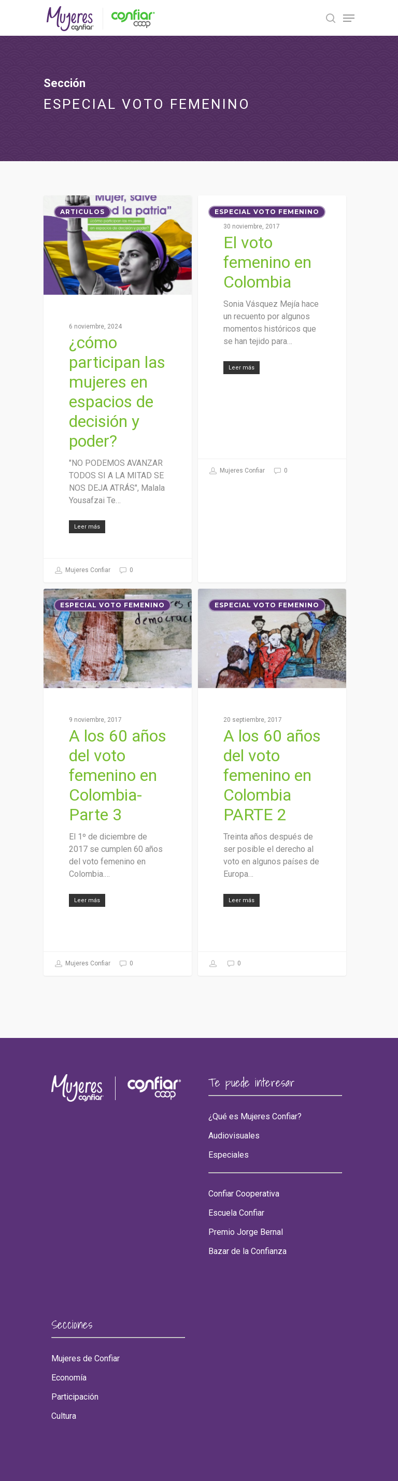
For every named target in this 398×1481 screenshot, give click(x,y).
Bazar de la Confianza (247, 1251)
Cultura (63, 1416)
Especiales (228, 1155)
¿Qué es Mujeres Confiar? (255, 1117)
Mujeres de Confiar (85, 1359)
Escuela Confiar (236, 1213)
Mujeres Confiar (82, 570)
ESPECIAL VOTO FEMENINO (267, 212)
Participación (74, 1397)
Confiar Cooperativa (243, 1194)
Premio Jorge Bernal (245, 1232)
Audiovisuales (234, 1136)
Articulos (82, 212)
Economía (69, 1378)
